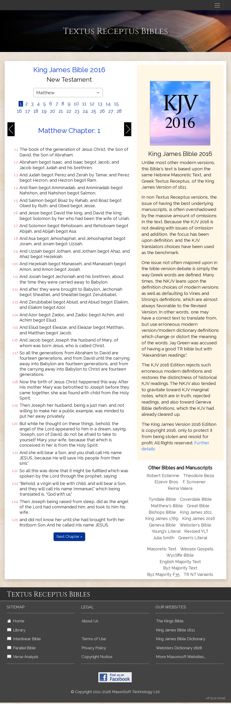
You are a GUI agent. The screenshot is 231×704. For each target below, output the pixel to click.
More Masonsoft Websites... (181, 656)
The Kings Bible (170, 621)
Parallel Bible (21, 648)
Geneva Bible (162, 525)
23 (76, 111)
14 (108, 104)
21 (60, 111)
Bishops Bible (162, 512)
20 (52, 111)
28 (119, 111)
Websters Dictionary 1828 (179, 648)
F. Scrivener (194, 481)
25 (93, 111)
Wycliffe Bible (180, 555)
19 (44, 111)
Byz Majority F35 (163, 574)
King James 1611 (196, 512)
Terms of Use (94, 638)
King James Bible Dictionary (180, 638)
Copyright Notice (97, 656)
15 (116, 104)
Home (15, 621)
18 (35, 111)
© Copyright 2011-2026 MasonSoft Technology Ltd (115, 692)
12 (92, 104)
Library (16, 630)
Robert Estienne (163, 475)
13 (100, 104)
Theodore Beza (198, 475)
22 (68, 111)
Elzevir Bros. (167, 481)
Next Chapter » (69, 536)
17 (27, 111)
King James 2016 (198, 518)
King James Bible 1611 (175, 630)
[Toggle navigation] (217, 5)
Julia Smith (164, 537)
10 (76, 104)
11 (84, 104)
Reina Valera (180, 488)
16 (19, 111)
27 (110, 111)
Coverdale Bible (196, 499)
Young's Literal (167, 531)
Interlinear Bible (24, 638)
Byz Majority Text (180, 567)
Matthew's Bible (167, 505)
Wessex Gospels (196, 548)
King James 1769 (161, 518)
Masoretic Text (161, 548)
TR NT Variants (198, 574)
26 (102, 111)
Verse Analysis (22, 656)
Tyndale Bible (162, 499)
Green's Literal (192, 537)
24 (85, 111)
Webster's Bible (195, 525)
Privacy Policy (94, 648)
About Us (90, 621)
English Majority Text (180, 561)
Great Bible (198, 505)
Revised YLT (196, 531)
